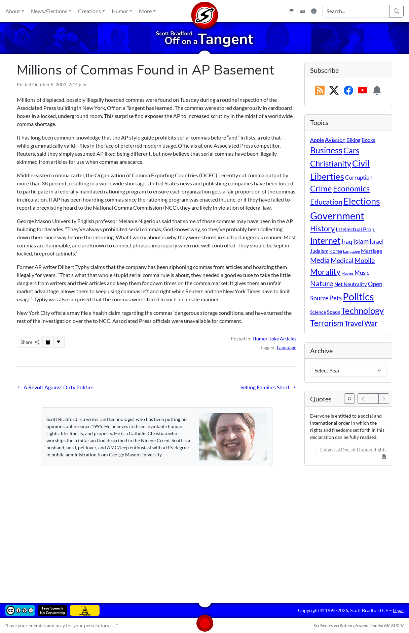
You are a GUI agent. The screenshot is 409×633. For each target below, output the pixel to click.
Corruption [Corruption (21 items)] (358, 177)
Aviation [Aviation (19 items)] (335, 140)
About (12, 11)
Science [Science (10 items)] (318, 312)
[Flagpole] (291, 11)
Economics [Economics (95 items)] (351, 188)
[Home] (204, 11)
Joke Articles (282, 338)
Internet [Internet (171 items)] (325, 240)
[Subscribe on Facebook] (348, 90)
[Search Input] (356, 11)
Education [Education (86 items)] (326, 201)
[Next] (383, 398)
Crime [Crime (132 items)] (321, 188)
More (145, 11)
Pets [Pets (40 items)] (335, 298)
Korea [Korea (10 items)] (335, 251)
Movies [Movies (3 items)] (347, 273)
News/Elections (49, 11)
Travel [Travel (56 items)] (353, 323)
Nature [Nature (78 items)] (321, 283)
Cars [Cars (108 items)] (351, 150)
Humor (120, 11)
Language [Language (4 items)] (351, 251)
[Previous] (363, 398)
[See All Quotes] (349, 398)
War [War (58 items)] (370, 323)
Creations (89, 11)
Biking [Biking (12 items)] (353, 140)
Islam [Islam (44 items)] (361, 241)
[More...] (58, 342)
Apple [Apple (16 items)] (317, 140)
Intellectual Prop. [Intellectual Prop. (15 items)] (355, 229)
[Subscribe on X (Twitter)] (334, 90)
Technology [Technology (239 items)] (362, 310)
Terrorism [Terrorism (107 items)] (326, 323)
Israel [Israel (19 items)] (376, 241)
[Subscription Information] (377, 90)
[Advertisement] (204, 529)
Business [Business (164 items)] (326, 150)
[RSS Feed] (320, 90)
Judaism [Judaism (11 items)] (319, 251)
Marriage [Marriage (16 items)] (371, 250)
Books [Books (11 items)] (368, 140)
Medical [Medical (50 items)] (342, 260)
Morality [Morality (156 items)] (325, 271)
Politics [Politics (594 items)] (358, 296)
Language (286, 347)
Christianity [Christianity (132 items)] (330, 163)
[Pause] (373, 398)
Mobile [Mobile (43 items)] (365, 260)
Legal (398, 610)
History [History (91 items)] (322, 228)
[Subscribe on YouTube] (362, 90)
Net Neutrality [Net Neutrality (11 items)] (350, 284)
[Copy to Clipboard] (47, 342)
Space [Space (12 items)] (333, 312)
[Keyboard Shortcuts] (302, 11)
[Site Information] (314, 11)
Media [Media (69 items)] (320, 260)
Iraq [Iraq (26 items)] (346, 241)
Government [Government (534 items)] (337, 215)
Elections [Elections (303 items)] (361, 201)
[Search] (396, 11)
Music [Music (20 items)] (362, 272)
